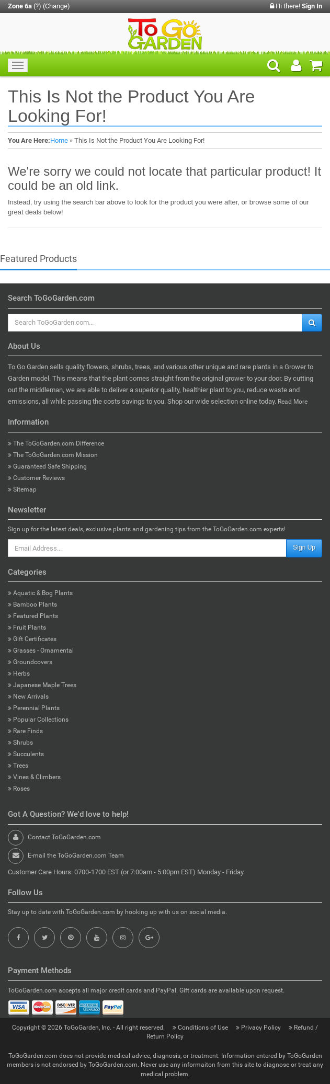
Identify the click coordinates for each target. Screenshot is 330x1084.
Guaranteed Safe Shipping (47, 466)
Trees (18, 765)
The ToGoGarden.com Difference (56, 443)
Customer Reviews (36, 478)
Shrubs (20, 742)
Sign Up (304, 547)
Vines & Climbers (34, 777)
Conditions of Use (201, 1027)
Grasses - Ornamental (41, 650)
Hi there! (296, 6)
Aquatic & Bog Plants (40, 593)
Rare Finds (25, 731)
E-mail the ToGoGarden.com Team (76, 855)
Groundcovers (30, 662)
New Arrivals (28, 696)
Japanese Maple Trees (42, 685)
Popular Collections (38, 719)
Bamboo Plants (32, 604)
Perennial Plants (34, 708)
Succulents (26, 754)
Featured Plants (33, 616)
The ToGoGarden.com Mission (53, 455)
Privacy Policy (259, 1027)
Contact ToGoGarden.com (64, 837)
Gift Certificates (32, 639)
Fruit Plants (27, 627)
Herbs (19, 673)
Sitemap (22, 489)
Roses (19, 788)
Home (59, 140)
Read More (293, 401)
